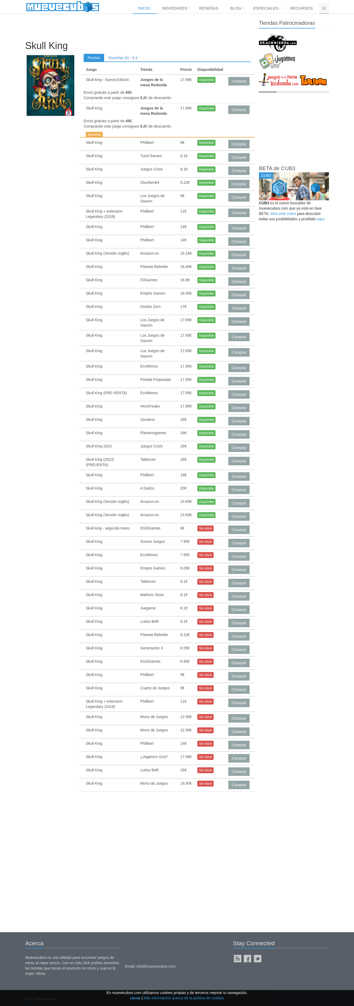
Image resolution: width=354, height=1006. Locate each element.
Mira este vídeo (283, 213)
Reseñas (208, 8)
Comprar (239, 81)
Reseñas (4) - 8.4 (123, 58)
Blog (235, 8)
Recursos (301, 8)
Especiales (265, 8)
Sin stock (205, 528)
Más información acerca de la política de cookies (184, 998)
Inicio (144, 8)
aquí (320, 219)
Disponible (206, 80)
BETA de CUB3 (277, 168)
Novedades (174, 8)
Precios (94, 58)
